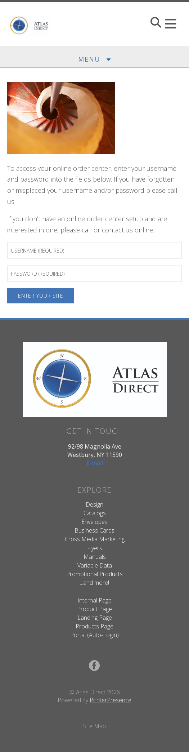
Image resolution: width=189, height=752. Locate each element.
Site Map (94, 726)
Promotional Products (94, 574)
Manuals (95, 557)
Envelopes (94, 522)
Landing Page (94, 618)
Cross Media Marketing (95, 539)
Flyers (94, 548)
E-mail (94, 463)
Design (94, 504)
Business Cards (94, 530)
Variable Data (94, 565)
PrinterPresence (110, 700)
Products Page (94, 626)
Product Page (94, 609)
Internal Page (94, 600)
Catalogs (95, 513)
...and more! (94, 583)
